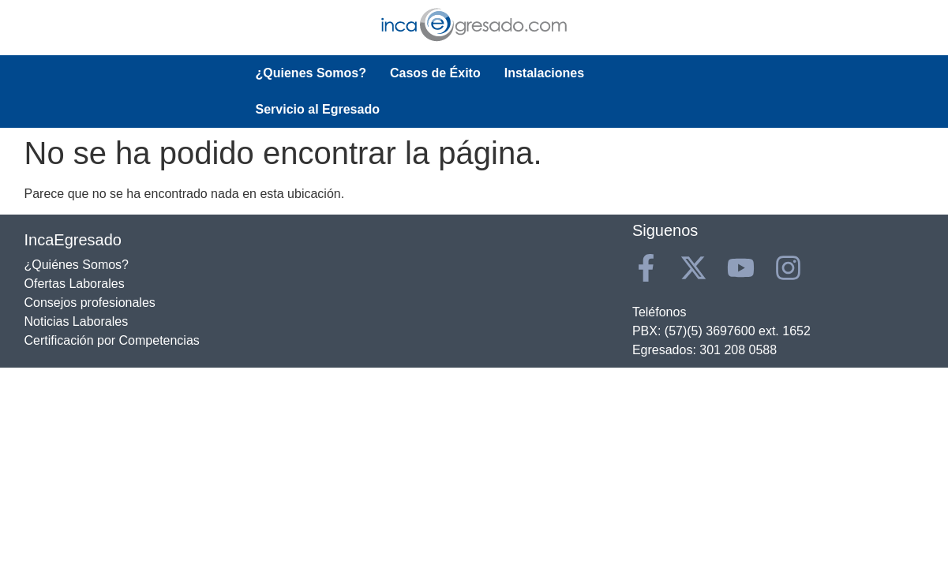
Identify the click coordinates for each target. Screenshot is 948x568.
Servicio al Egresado (670, 73)
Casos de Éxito (435, 73)
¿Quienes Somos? (311, 73)
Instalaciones (544, 73)
